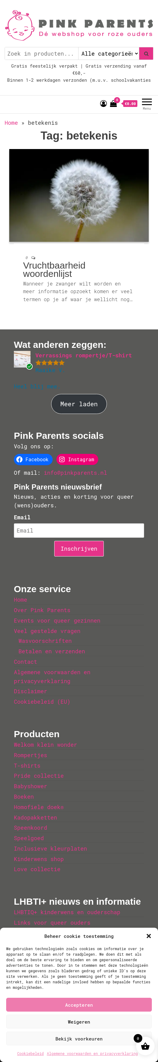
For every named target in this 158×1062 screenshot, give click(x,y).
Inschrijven (79, 548)
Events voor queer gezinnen (57, 620)
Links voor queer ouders (52, 922)
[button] (149, 936)
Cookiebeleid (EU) (42, 701)
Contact (25, 661)
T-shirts (27, 765)
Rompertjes (30, 755)
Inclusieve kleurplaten (50, 848)
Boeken (24, 796)
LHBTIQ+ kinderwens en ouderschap (67, 912)
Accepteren (79, 1005)
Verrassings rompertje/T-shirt (83, 355)
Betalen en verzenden (51, 651)
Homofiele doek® (39, 807)
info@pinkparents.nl (75, 472)
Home (11, 122)
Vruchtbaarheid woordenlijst (54, 269)
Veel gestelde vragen (47, 631)
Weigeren (79, 1022)
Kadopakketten (35, 817)
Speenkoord (30, 827)
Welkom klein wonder (45, 744)
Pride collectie (39, 775)
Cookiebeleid (30, 1053)
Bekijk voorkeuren (79, 1039)
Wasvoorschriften (45, 640)
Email (22, 517)
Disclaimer (30, 691)
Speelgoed (29, 838)
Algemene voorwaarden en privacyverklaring (92, 1053)
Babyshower (30, 786)
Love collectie (37, 869)
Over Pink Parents (42, 610)
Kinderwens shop (39, 859)
